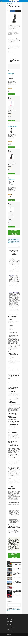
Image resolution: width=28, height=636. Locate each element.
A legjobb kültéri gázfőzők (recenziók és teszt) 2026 (17, 569)
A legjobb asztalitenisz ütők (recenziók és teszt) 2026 (17, 587)
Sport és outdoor (9, 3)
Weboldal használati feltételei (11, 627)
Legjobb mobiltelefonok (10, 618)
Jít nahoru (19, 246)
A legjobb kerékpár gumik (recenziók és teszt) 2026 (17, 564)
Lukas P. (8, 7)
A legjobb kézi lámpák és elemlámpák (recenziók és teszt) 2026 (17, 591)
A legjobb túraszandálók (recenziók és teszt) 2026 (17, 577)
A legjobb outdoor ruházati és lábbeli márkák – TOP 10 (17, 582)
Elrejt (16, 237)
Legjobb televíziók (9, 619)
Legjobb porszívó (9, 624)
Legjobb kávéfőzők (9, 621)
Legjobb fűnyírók (9, 622)
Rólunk (8, 629)
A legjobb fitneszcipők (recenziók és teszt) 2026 (17, 595)
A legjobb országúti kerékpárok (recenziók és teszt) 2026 (17, 573)
